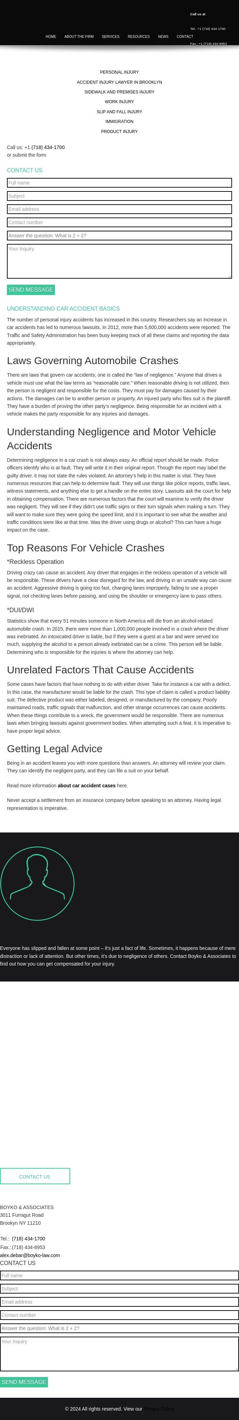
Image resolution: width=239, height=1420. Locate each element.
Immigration (119, 121)
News (163, 38)
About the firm (78, 38)
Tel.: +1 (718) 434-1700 (208, 29)
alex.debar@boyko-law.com (30, 1255)
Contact (185, 38)
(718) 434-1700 (48, 147)
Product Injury (119, 131)
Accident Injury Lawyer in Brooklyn (119, 82)
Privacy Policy (159, 1409)
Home (51, 38)
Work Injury (119, 101)
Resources (139, 38)
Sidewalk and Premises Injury (119, 92)
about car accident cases (87, 785)
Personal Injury (119, 72)
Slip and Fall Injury (119, 111)
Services (110, 38)
